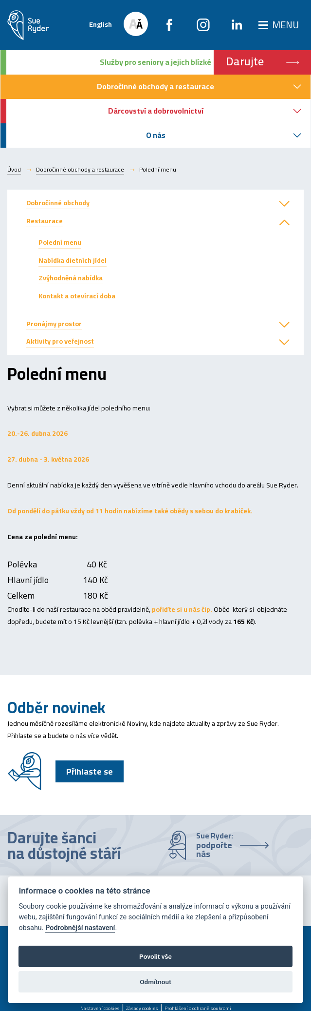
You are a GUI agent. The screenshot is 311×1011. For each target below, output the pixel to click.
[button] (284, 204)
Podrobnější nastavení (80, 928)
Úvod (14, 169)
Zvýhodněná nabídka (70, 278)
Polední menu (59, 242)
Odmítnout (155, 982)
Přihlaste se (89, 771)
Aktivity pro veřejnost (60, 341)
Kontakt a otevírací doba (76, 296)
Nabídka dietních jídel (72, 260)
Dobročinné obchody (58, 202)
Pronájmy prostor (54, 323)
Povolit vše (155, 956)
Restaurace (44, 220)
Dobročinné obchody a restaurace (80, 169)
